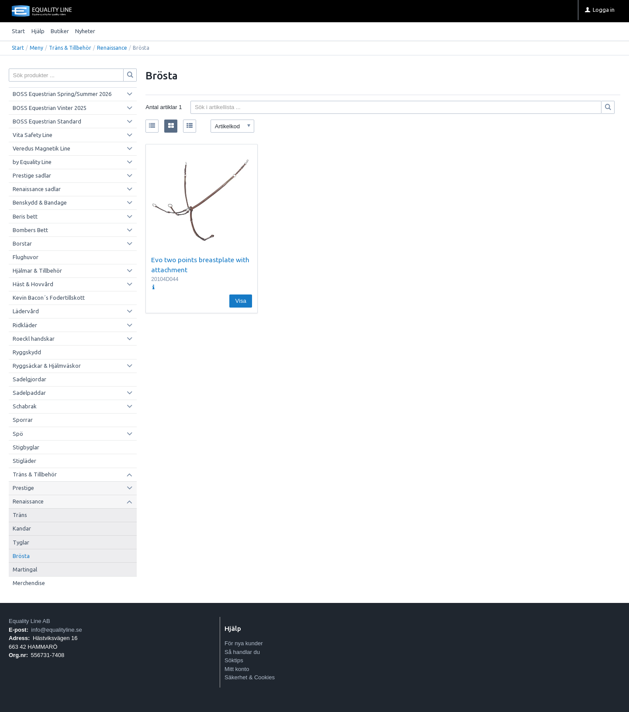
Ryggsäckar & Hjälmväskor (47, 366)
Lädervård (26, 311)
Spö (18, 434)
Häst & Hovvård (33, 284)
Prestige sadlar (32, 175)
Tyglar (21, 542)
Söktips (234, 660)
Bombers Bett (30, 230)
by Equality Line (32, 162)
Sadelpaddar (29, 393)
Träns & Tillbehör (70, 48)
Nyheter (85, 31)
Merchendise (29, 583)
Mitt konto (237, 669)
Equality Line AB (29, 621)
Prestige (23, 488)
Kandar (22, 528)
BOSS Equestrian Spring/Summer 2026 (62, 94)
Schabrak (25, 406)
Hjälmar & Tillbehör (37, 270)
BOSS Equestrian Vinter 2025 (49, 108)
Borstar (22, 243)
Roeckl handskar (34, 338)
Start (18, 31)
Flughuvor (25, 257)
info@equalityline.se (56, 629)
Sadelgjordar (29, 379)
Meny (36, 48)
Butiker (60, 31)
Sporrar (23, 420)
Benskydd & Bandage (40, 202)
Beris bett (25, 216)
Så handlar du (242, 652)
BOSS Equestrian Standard (47, 121)
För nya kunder (244, 643)
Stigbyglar (26, 447)
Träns (20, 515)
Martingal (25, 569)
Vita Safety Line (32, 135)
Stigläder (24, 461)
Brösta (21, 556)
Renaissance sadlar (37, 189)
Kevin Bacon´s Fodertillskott (49, 297)
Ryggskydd (27, 352)
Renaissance (112, 48)
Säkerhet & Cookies (250, 677)
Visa (240, 301)
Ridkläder (25, 325)
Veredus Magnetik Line (41, 148)
